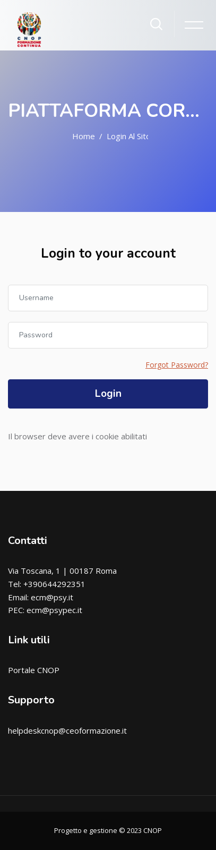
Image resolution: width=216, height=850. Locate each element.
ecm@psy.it (52, 597)
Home (83, 136)
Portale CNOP (33, 670)
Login (108, 394)
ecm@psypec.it (54, 610)
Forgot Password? (176, 365)
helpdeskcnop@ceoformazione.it (67, 730)
